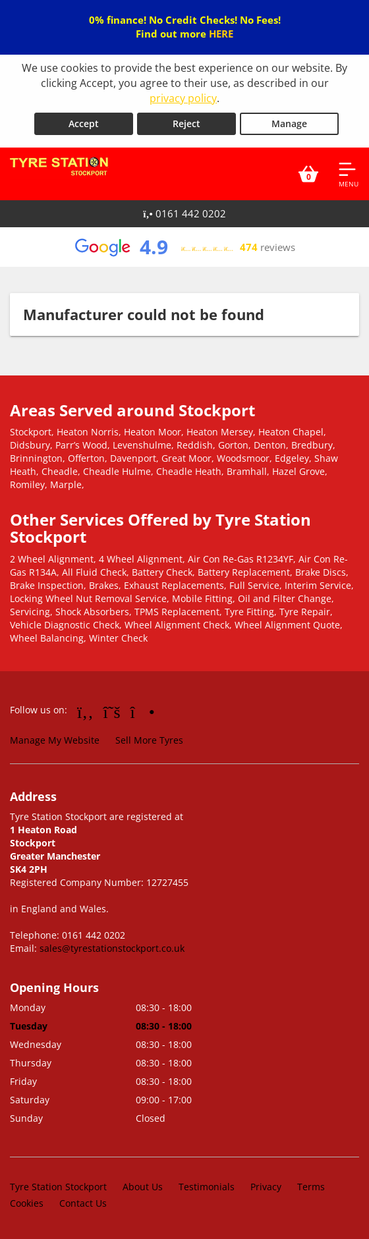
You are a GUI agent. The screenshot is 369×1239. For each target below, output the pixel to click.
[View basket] (308, 174)
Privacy (265, 1186)
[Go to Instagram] (142, 711)
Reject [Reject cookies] (186, 123)
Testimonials (207, 1186)
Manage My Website (54, 740)
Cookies (26, 1202)
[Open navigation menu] (348, 174)
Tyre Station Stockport (58, 1186)
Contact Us (83, 1202)
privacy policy (183, 98)
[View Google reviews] (184, 247)
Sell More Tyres (149, 740)
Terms (311, 1186)
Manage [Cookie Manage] (289, 123)
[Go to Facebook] (85, 711)
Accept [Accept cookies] (84, 123)
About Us (143, 1186)
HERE (221, 33)
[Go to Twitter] (112, 711)
